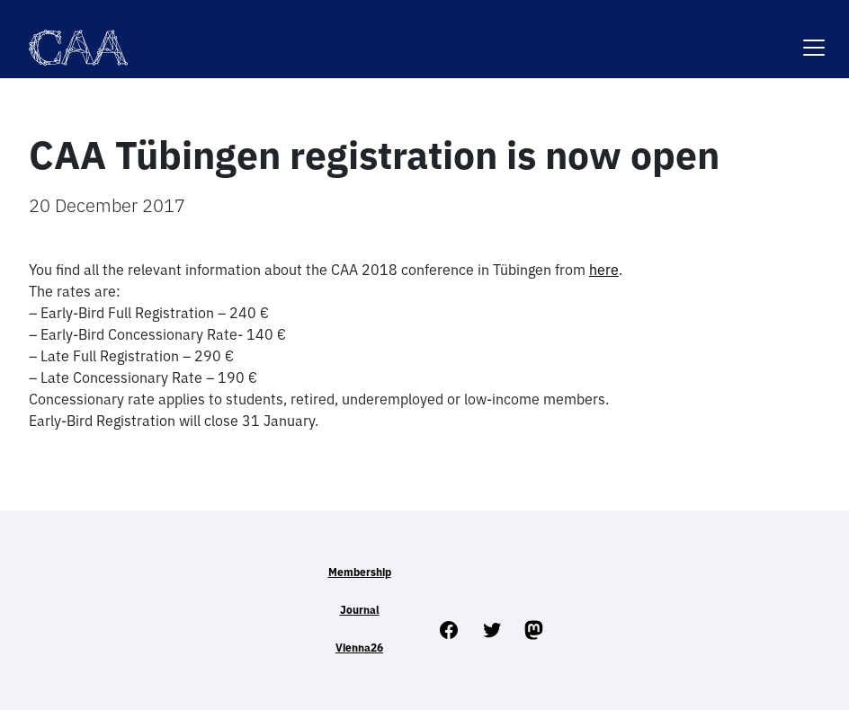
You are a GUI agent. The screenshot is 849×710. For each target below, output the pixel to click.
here (604, 270)
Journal (360, 610)
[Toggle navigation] (814, 36)
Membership (359, 572)
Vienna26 (359, 647)
